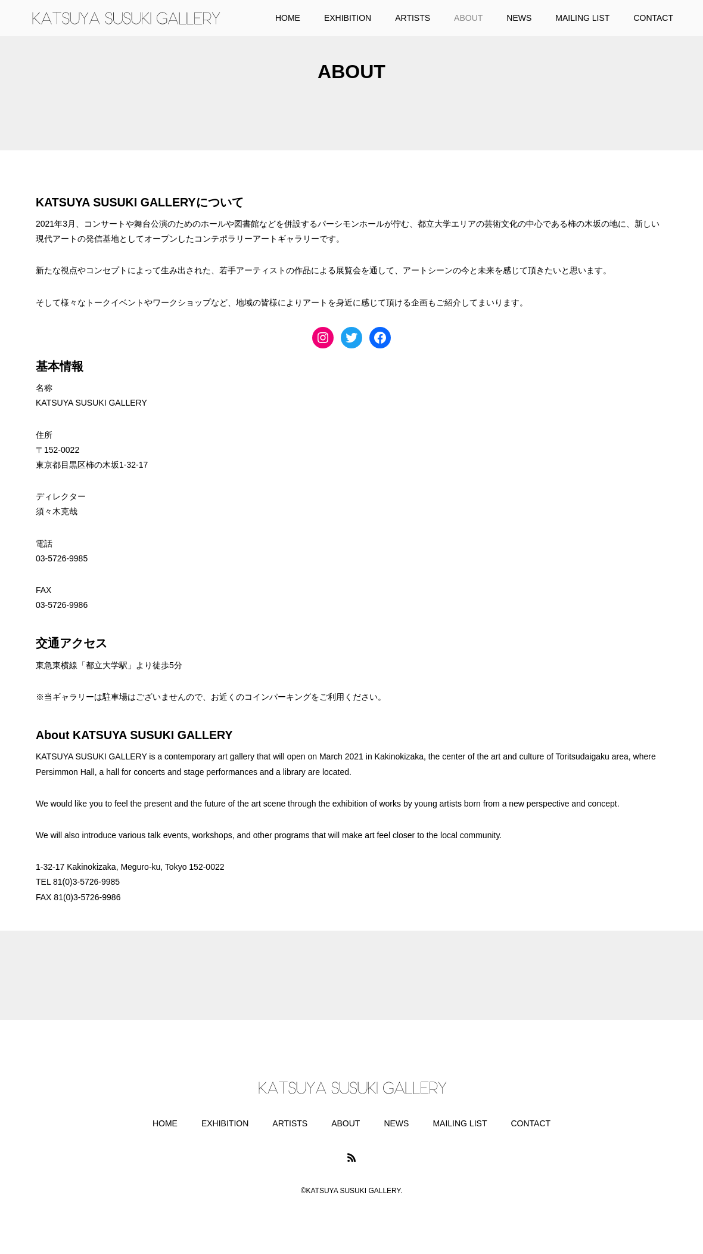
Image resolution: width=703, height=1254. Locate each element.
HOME (165, 1123)
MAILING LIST (460, 1123)
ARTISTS (289, 1123)
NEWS (396, 1123)
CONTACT (530, 1123)
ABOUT (345, 1123)
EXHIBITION (224, 1123)
